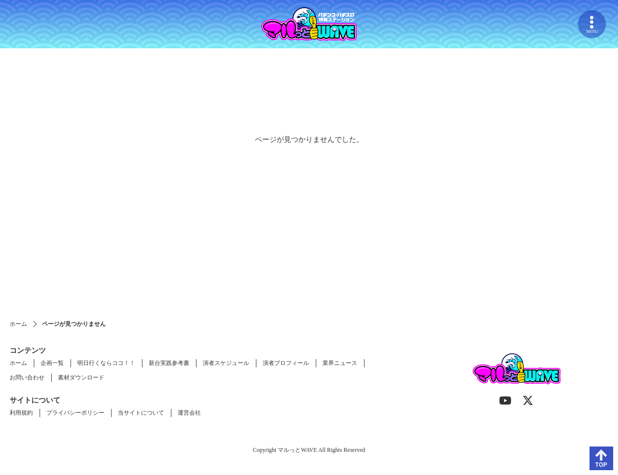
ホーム (18, 324)
